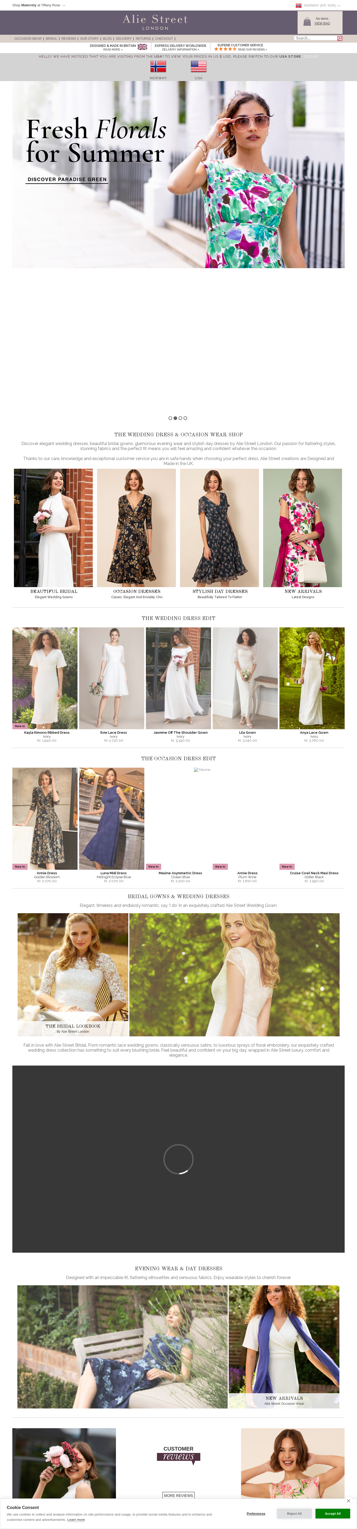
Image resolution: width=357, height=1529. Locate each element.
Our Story (89, 38)
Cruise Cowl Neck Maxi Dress (314, 727)
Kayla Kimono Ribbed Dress (47, 587)
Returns (143, 38)
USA (199, 78)
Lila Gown (247, 587)
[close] (348, 1500)
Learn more (76, 1520)
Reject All (294, 1514)
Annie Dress (47, 727)
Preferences (256, 1514)
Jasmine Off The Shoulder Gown (181, 587)
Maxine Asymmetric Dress (180, 727)
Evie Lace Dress (113, 587)
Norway (158, 78)
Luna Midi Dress (114, 727)
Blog (107, 38)
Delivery (123, 38)
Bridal (51, 38)
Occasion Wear (28, 38)
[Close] (311, 56)
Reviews (69, 38)
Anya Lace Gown (314, 587)
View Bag (322, 23)
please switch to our (267, 56)
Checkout (164, 38)
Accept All (333, 1514)
